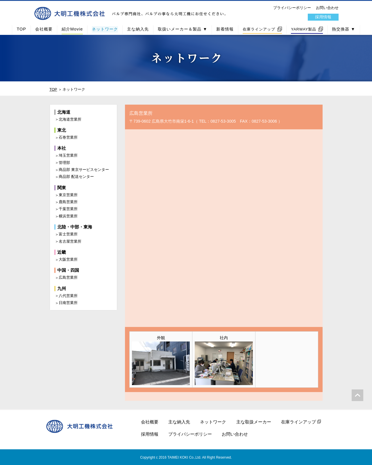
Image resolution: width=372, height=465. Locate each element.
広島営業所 (68, 277)
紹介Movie (72, 29)
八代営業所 (68, 296)
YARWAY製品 (303, 29)
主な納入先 (138, 29)
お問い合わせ (327, 8)
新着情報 (225, 29)
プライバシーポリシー (292, 8)
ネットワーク (105, 29)
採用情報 (323, 17)
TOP (21, 29)
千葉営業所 (68, 209)
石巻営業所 (68, 137)
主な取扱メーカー (253, 421)
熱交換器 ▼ (343, 29)
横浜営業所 (68, 216)
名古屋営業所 (70, 241)
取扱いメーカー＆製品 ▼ (182, 29)
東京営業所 (68, 195)
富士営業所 (68, 234)
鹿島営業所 (68, 202)
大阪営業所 (68, 259)
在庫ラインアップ (259, 29)
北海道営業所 (70, 119)
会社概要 (44, 29)
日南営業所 (68, 303)
